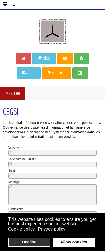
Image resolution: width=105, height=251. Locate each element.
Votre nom (14, 147)
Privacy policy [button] (52, 229)
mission (57, 72)
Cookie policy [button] (21, 229)
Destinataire (15, 208)
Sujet (11, 170)
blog (44, 58)
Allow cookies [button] (73, 242)
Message (14, 182)
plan (28, 72)
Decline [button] (29, 242)
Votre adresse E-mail (21, 159)
